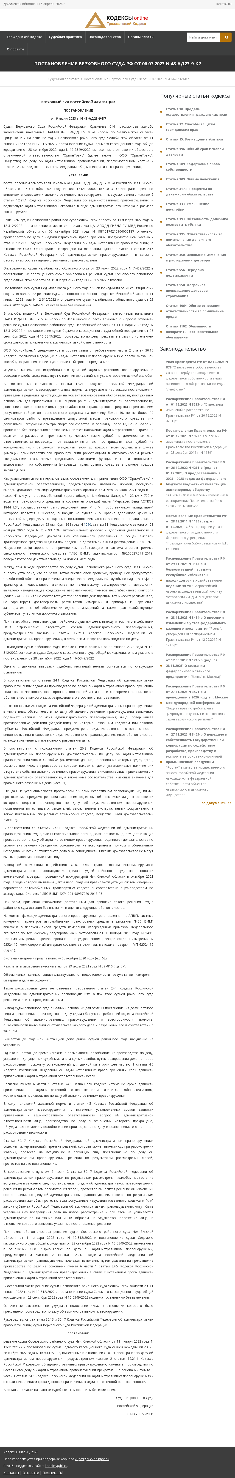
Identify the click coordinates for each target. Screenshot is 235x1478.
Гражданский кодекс (24, 37)
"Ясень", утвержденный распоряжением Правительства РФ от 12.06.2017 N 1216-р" (196, 628)
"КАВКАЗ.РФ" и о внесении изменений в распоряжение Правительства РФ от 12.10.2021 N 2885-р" (197, 484)
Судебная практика (65, 37)
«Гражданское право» (92, 1459)
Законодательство (105, 37)
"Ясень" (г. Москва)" (195, 665)
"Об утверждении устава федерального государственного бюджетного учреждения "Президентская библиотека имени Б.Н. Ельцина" (197, 532)
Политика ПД (52, 1472)
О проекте (15, 49)
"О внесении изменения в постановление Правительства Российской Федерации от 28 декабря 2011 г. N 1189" (196, 441)
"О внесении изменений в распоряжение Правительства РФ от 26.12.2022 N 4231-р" (195, 410)
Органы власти (141, 37)
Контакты (224, 4)
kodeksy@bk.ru (56, 1466)
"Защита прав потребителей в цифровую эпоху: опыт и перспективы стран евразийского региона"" (197, 702)
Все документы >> (215, 803)
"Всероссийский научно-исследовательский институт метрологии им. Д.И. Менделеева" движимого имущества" (195, 580)
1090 (87, 524)
